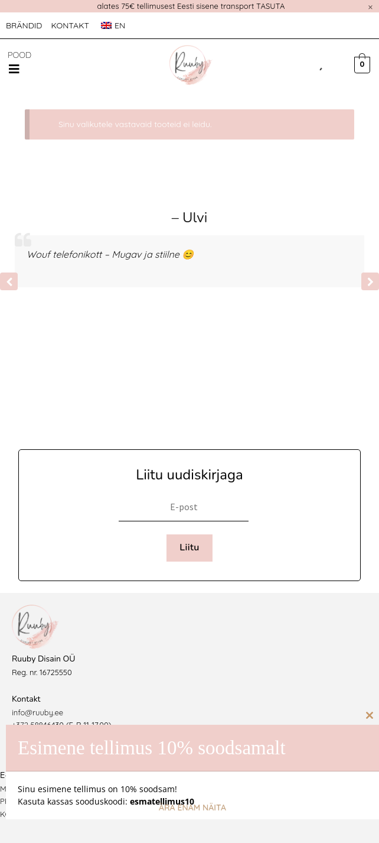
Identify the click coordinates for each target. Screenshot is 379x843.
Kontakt (70, 25)
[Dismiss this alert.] (370, 7)
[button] (14, 69)
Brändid (24, 25)
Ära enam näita (192, 807)
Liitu (189, 547)
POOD (19, 55)
